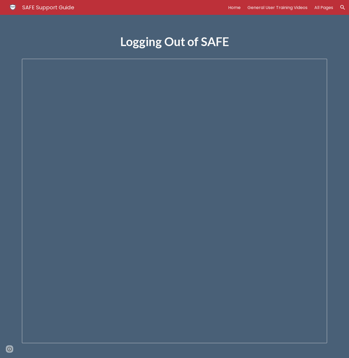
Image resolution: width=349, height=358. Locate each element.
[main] (174, 44)
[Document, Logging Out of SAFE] (174, 201)
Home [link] (234, 8)
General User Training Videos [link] (277, 8)
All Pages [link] (323, 8)
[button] (342, 7)
